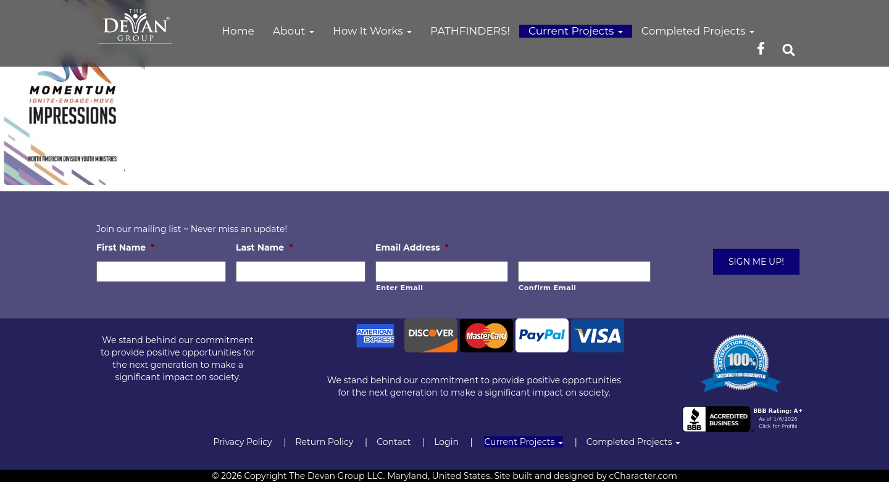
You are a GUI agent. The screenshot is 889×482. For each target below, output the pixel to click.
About (293, 31)
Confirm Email (547, 287)
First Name (125, 247)
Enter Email (399, 287)
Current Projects (575, 31)
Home (238, 31)
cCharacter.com (643, 475)
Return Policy (324, 441)
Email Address (412, 247)
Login (446, 441)
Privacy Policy (242, 441)
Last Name (264, 247)
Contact (394, 441)
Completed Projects (697, 31)
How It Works (372, 31)
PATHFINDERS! (470, 31)
